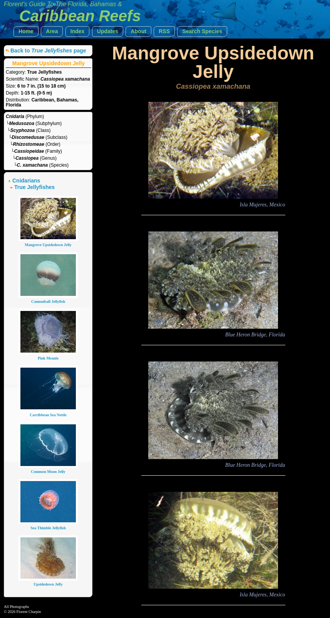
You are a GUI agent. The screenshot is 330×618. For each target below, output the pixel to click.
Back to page (48, 50)
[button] (26, 31)
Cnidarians (26, 180)
